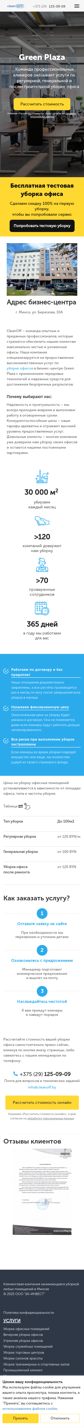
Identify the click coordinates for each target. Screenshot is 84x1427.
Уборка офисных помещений (26, 1329)
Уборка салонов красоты (23, 1358)
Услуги (12, 1320)
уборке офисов (20, 368)
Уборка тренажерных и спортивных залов (36, 1364)
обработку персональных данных (53, 115)
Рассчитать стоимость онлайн (42, 1102)
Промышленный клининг (23, 1370)
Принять (20, 1418)
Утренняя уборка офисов (23, 1341)
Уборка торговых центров (23, 1353)
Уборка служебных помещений (28, 1347)
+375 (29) (49, 6)
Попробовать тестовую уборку (42, 226)
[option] (42, 1193)
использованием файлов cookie (29, 1408)
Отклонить (60, 1418)
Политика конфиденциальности (28, 1313)
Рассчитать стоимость (42, 104)
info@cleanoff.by (42, 1087)
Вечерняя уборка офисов (23, 1335)
